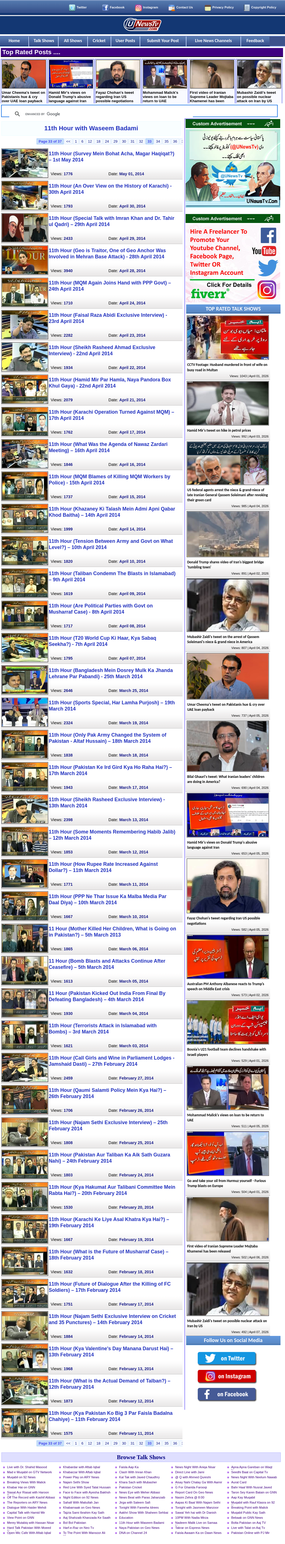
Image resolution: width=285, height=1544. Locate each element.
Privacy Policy (223, 7)
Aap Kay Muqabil (243, 1497)
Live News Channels (213, 40)
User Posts (125, 40)
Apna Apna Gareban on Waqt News (251, 1467)
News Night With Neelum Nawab (254, 1477)
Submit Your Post (163, 40)
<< (68, 141)
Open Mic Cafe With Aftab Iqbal (29, 1532)
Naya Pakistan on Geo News (139, 1527)
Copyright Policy (263, 7)
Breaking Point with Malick (249, 1507)
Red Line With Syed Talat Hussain (87, 1487)
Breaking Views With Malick (26, 1482)
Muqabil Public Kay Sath (248, 1512)
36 (175, 141)
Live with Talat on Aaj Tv (248, 1527)
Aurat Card (238, 1482)
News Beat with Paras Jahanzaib (142, 1497)
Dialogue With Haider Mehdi (26, 1507)
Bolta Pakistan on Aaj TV (248, 1522)
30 (124, 141)
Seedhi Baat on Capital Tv (249, 1472)
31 (132, 141)
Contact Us (184, 7)
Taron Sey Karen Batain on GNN (254, 1492)
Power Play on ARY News (81, 1477)
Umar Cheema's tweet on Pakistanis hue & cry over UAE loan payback (24, 81)
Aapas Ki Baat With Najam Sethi (197, 1502)
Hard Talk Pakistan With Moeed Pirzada (29, 1528)
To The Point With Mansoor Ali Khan (84, 1533)
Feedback (255, 40)
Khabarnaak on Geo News (81, 1507)
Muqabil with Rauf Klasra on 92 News (253, 1503)
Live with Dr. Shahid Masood (27, 1467)
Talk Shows (44, 40)
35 (166, 141)
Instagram (150, 7)
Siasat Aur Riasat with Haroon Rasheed (28, 1493)
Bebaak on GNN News (247, 1517)
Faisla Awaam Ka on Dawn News (198, 1532)
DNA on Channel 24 (133, 1532)
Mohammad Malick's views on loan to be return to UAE (165, 81)
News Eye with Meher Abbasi (139, 1492)
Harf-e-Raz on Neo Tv (78, 1527)
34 (158, 141)
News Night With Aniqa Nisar (195, 1467)
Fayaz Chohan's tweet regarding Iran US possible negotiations (118, 81)
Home (14, 40)
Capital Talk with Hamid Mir (26, 1512)
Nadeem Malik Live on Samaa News (196, 1523)
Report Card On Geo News (194, 1492)
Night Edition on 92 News (81, 1497)
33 (150, 141)
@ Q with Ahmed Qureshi (193, 1477)
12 (90, 141)
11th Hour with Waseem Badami (91, 128)
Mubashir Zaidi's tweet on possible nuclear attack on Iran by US (259, 81)
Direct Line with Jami (189, 1472)
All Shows (73, 40)
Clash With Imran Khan (135, 1472)
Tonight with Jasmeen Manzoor (197, 1507)
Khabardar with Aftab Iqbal (81, 1467)
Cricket (99, 40)
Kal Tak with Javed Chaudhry (139, 1477)
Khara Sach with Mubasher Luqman (138, 1483)
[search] (100, 114)
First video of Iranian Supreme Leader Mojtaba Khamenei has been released (212, 82)
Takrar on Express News (192, 1527)
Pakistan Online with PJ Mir (250, 1532)
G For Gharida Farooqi (191, 1487)
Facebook (117, 7)
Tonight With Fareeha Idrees (139, 1507)
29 (115, 141)
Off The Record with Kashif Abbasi (31, 1497)
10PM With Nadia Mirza (191, 1517)
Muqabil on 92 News (21, 1477)
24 (107, 141)
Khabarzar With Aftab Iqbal (82, 1472)
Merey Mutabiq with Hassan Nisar (30, 1522)
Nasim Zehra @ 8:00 (189, 1497)
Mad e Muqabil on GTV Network (29, 1472)
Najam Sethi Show (76, 1482)
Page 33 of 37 (50, 141)
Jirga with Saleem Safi (134, 1502)
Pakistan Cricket (130, 1487)
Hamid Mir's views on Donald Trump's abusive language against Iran (71, 81)
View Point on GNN (20, 1517)
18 (98, 141)
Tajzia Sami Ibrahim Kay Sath (83, 1512)
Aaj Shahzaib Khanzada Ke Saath (87, 1517)
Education (126, 1517)
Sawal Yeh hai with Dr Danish (195, 1512)
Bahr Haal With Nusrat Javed (251, 1487)
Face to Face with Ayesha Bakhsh (86, 1492)
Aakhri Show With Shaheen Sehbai (143, 1512)
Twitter (82, 7)
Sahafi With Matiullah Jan (81, 1502)
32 (141, 141)
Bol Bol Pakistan (74, 1522)
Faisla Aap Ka (129, 1467)
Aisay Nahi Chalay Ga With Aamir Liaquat (198, 1483)
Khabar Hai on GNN (21, 1487)
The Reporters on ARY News (27, 1502)
